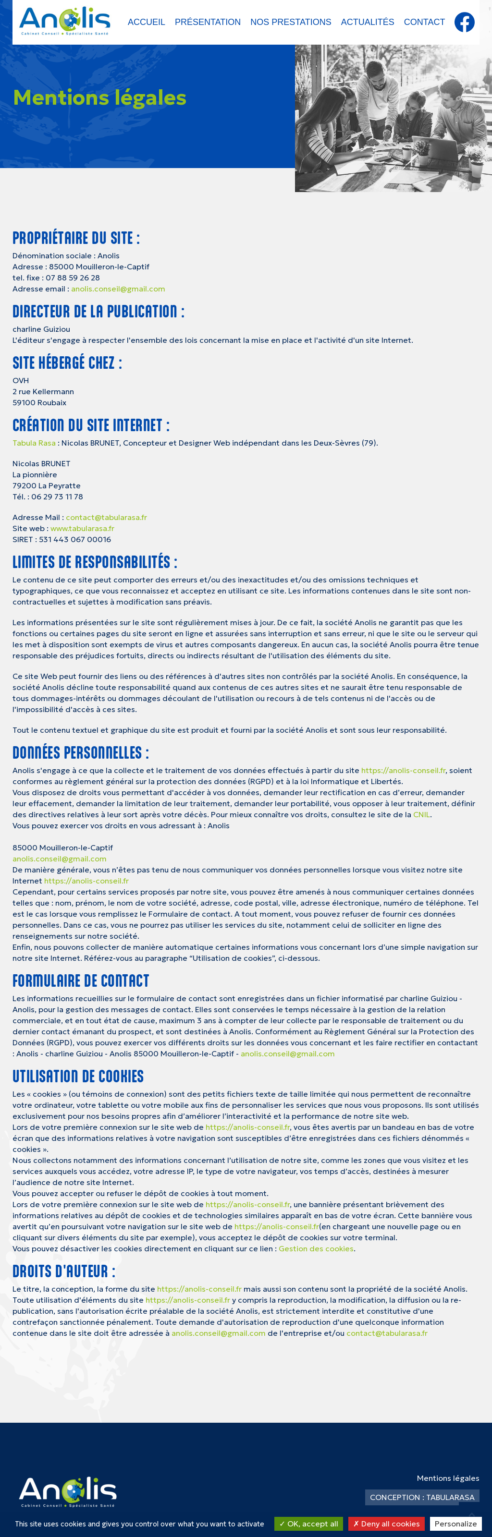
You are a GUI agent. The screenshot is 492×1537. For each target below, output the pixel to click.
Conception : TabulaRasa (422, 1497)
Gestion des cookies (316, 1248)
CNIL (421, 814)
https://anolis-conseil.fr (403, 770)
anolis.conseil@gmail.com (118, 288)
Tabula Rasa (34, 443)
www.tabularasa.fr (82, 528)
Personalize (456, 1523)
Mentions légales (448, 1478)
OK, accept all (308, 1523)
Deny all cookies (386, 1523)
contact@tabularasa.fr (106, 517)
